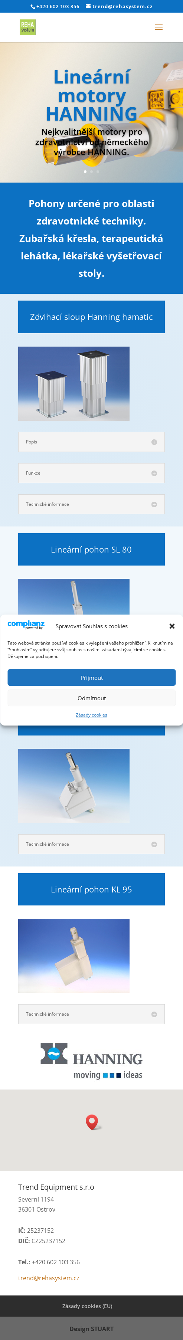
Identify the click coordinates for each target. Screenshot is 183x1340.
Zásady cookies (91, 715)
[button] (172, 626)
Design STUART (91, 1329)
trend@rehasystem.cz (48, 1278)
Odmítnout (92, 698)
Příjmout (92, 677)
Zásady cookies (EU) (87, 1306)
